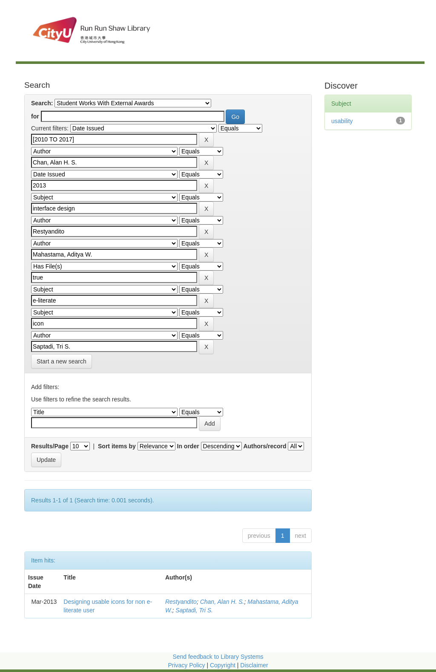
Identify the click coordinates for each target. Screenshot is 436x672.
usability (342, 121)
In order (188, 446)
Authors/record (264, 446)
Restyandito (181, 601)
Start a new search (61, 361)
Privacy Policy (186, 665)
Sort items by (117, 446)
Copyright (223, 665)
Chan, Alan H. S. (222, 601)
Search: (42, 103)
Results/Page (50, 446)
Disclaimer (254, 665)
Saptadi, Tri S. (194, 610)
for (35, 116)
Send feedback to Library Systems (217, 656)
